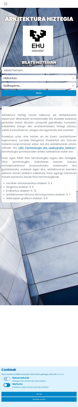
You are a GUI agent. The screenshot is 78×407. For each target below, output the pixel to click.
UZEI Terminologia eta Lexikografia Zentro (46, 148)
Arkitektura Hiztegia (39, 19)
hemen (60, 374)
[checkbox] (7, 385)
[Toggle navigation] (6, 4)
